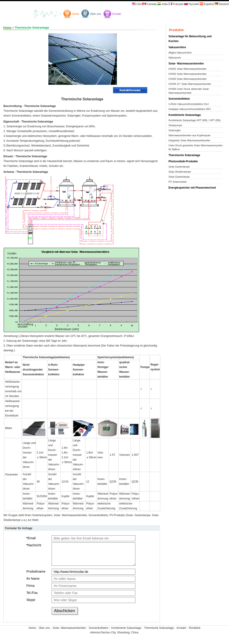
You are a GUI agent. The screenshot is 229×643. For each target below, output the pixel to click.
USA (137, 4)
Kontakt (116, 14)
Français (175, 4)
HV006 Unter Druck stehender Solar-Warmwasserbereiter (189, 91)
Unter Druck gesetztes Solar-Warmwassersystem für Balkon (195, 147)
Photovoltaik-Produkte (183, 161)
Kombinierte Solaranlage (184, 115)
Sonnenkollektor (179, 98)
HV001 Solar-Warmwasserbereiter (187, 68)
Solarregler (174, 130)
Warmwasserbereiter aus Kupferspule (189, 135)
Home (75, 14)
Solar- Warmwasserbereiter (186, 63)
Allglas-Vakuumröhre (180, 52)
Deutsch (222, 4)
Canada (149, 4)
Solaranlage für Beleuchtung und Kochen (190, 39)
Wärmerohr (174, 57)
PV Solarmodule (177, 181)
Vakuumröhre (177, 47)
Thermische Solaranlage (184, 155)
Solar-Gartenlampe (179, 166)
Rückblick (194, 628)
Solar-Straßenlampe (179, 171)
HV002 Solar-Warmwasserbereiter (187, 73)
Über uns (95, 14)
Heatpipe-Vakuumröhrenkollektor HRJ (189, 109)
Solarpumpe (175, 125)
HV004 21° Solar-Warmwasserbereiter (189, 84)
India (162, 4)
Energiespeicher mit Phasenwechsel (192, 187)
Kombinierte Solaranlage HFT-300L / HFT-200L (194, 120)
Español (207, 4)
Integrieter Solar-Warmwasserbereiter (189, 140)
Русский (191, 4)
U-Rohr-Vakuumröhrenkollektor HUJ (188, 104)
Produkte (176, 30)
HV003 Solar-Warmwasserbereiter (187, 78)
